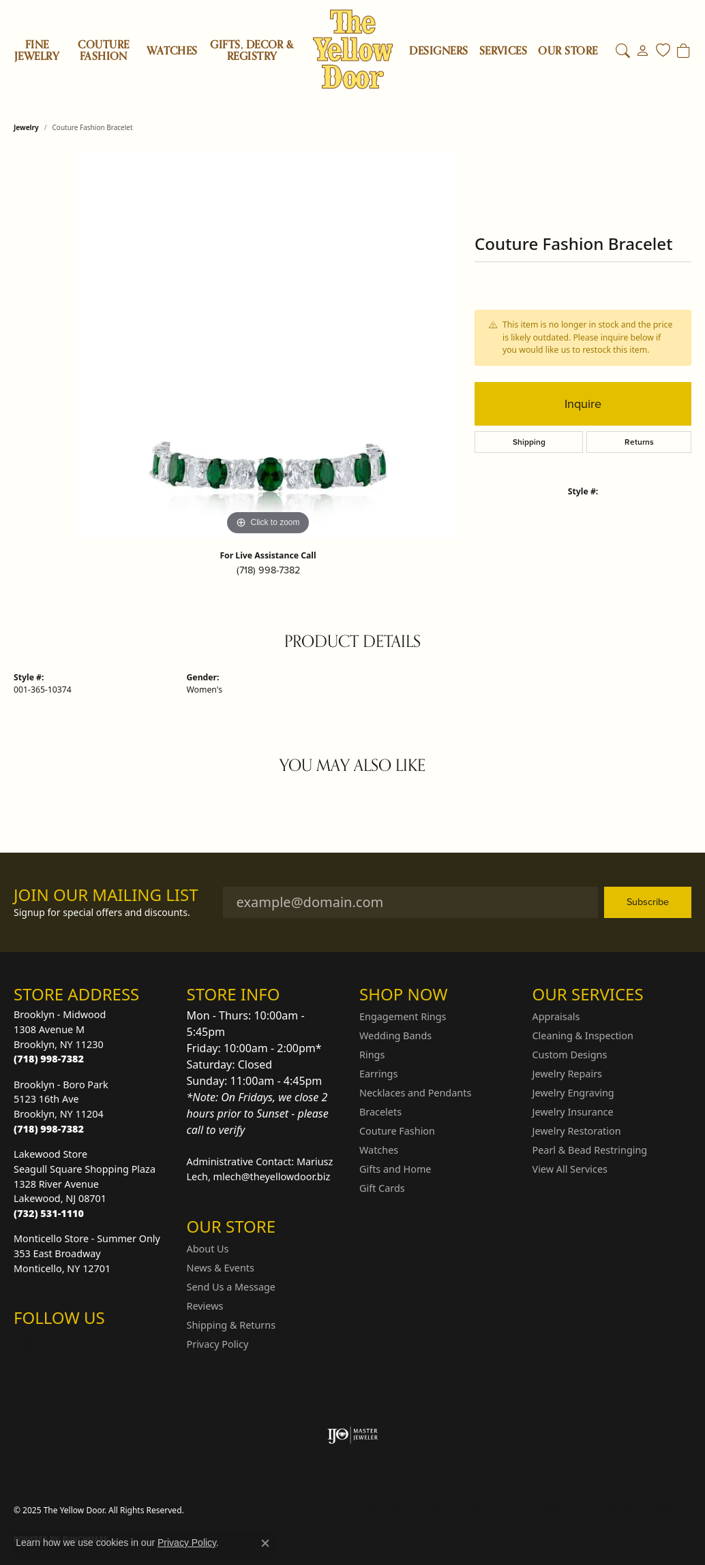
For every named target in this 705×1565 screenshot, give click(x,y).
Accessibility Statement (637, 1510)
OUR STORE (567, 51)
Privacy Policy (218, 1344)
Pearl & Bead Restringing (590, 1149)
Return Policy (386, 1510)
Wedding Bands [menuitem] (395, 1035)
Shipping (529, 442)
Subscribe (648, 901)
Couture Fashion (103, 51)
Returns (639, 442)
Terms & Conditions (535, 1510)
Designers (438, 51)
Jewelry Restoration (576, 1130)
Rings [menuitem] (372, 1054)
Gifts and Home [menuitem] (395, 1169)
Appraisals (556, 1016)
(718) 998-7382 (268, 570)
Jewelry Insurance (573, 1111)
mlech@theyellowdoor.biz (272, 1176)
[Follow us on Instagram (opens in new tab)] (27, 1345)
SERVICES (503, 51)
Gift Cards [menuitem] (382, 1188)
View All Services (570, 1169)
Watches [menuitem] (378, 1149)
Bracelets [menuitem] (380, 1111)
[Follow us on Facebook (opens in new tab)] (60, 1345)
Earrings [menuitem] (378, 1073)
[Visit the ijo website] (352, 1435)
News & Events (220, 1267)
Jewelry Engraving (573, 1092)
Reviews (205, 1305)
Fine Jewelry (36, 51)
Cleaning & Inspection (582, 1035)
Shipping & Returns (231, 1324)
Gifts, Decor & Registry (252, 51)
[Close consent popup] (265, 1543)
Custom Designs (570, 1054)
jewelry (26, 127)
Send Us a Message (231, 1286)
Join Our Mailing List (106, 895)
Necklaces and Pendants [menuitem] (415, 1092)
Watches (172, 51)
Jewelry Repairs (567, 1073)
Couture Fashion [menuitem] (397, 1130)
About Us (208, 1248)
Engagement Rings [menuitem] (403, 1016)
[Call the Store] (49, 1058)
